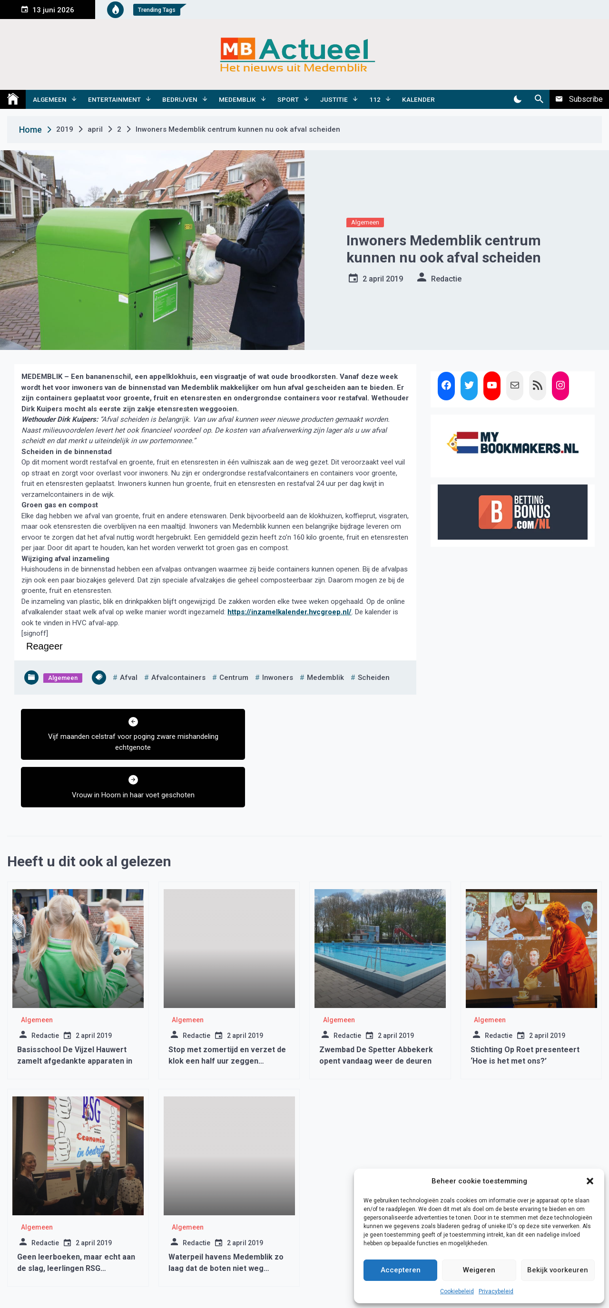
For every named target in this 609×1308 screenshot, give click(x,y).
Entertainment (114, 99)
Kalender (418, 99)
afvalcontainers (178, 677)
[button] (590, 1181)
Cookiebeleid (457, 1291)
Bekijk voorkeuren (557, 1270)
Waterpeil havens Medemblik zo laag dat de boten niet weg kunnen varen (226, 1221)
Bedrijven (179, 99)
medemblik (325, 677)
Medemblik (237, 99)
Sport (288, 99)
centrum (233, 677)
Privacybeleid (496, 1291)
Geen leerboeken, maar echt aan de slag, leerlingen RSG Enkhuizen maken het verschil (76, 1221)
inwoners (277, 677)
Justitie (334, 99)
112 (375, 99)
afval (129, 677)
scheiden (374, 677)
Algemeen (50, 99)
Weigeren (479, 1270)
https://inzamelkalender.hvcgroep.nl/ (289, 612)
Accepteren (401, 1270)
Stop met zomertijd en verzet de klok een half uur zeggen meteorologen (227, 1013)
